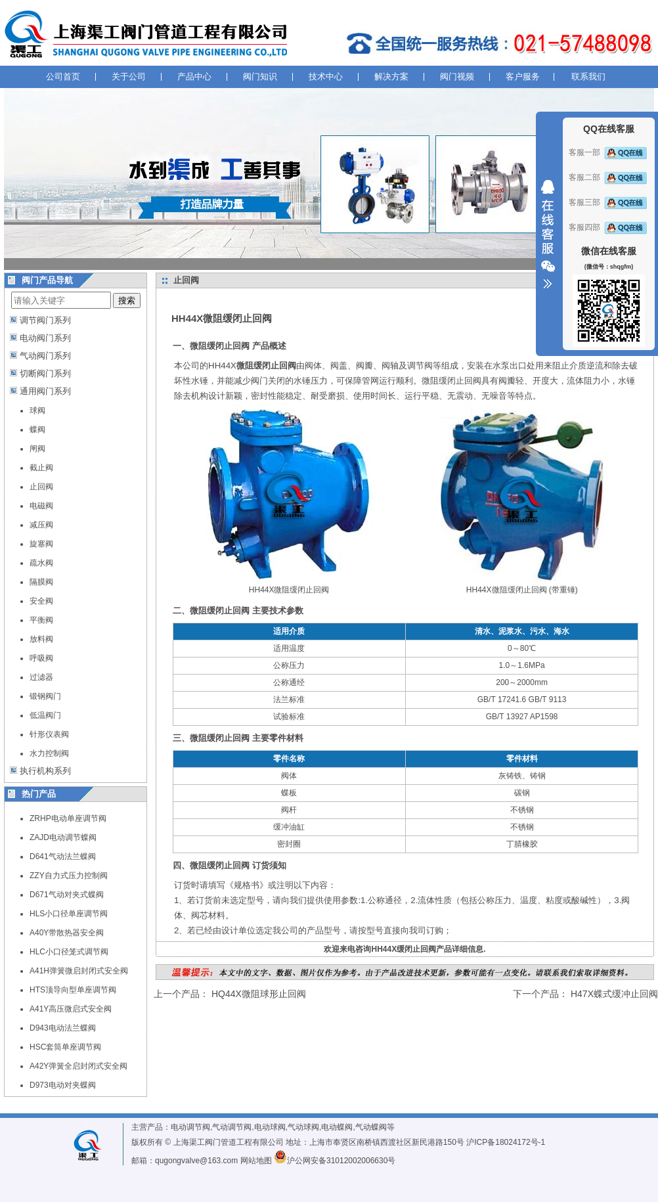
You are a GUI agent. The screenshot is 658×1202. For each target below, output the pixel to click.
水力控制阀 (49, 753)
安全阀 (41, 601)
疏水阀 (41, 563)
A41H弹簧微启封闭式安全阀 (79, 970)
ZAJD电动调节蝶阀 (63, 837)
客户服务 (523, 76)
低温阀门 (45, 715)
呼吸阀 (41, 658)
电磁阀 (41, 505)
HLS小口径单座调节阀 (69, 913)
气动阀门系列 (45, 356)
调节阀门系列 (45, 320)
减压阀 (41, 524)
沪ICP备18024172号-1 (505, 1142)
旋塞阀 (41, 543)
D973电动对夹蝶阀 (63, 1085)
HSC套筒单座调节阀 (65, 1047)
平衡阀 (41, 620)
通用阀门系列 (45, 391)
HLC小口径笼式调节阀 (69, 951)
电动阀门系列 (45, 338)
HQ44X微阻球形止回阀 (258, 994)
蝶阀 (37, 429)
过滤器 (41, 677)
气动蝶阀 (371, 1127)
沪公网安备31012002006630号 (334, 1160)
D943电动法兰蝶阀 (63, 1028)
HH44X (252, 365)
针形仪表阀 (49, 734)
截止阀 (41, 467)
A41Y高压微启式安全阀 (71, 1008)
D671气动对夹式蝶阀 (67, 894)
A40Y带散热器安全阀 (67, 932)
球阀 (37, 410)
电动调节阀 (190, 1127)
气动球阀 (303, 1127)
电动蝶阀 (337, 1127)
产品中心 (194, 76)
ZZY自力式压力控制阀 (69, 875)
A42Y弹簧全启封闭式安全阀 (78, 1066)
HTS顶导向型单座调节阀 (73, 989)
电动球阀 (270, 1127)
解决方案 (391, 76)
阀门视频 (457, 76)
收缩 (547, 234)
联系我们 (588, 76)
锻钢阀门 (45, 696)
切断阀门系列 (45, 373)
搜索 (126, 300)
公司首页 (63, 76)
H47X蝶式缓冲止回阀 (614, 994)
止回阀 (41, 486)
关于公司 (129, 76)
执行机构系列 (45, 771)
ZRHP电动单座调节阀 (68, 818)
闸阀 (37, 448)
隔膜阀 (41, 582)
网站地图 (256, 1160)
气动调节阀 (232, 1127)
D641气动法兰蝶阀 (63, 856)
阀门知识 (260, 76)
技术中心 (326, 76)
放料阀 (41, 639)
